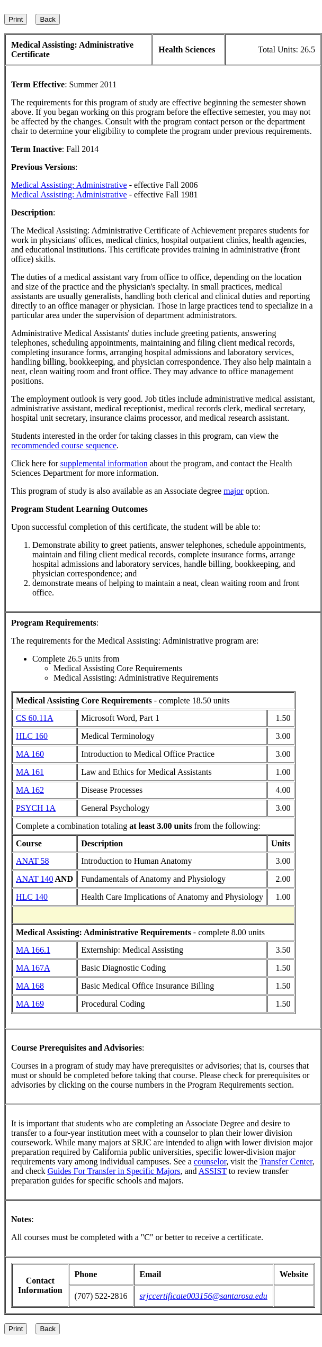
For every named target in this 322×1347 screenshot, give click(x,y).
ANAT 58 (32, 860)
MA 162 (30, 789)
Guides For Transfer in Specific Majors (113, 1171)
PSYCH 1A (36, 807)
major (233, 490)
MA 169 (30, 1003)
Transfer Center (286, 1161)
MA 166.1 (33, 949)
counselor (210, 1161)
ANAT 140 (34, 878)
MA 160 (30, 753)
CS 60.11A (34, 717)
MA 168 (30, 985)
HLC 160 (32, 735)
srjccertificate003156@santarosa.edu (203, 1295)
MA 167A (33, 967)
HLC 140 (32, 896)
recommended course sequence (64, 445)
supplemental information (104, 463)
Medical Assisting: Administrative (69, 184)
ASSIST (213, 1171)
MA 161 (30, 771)
